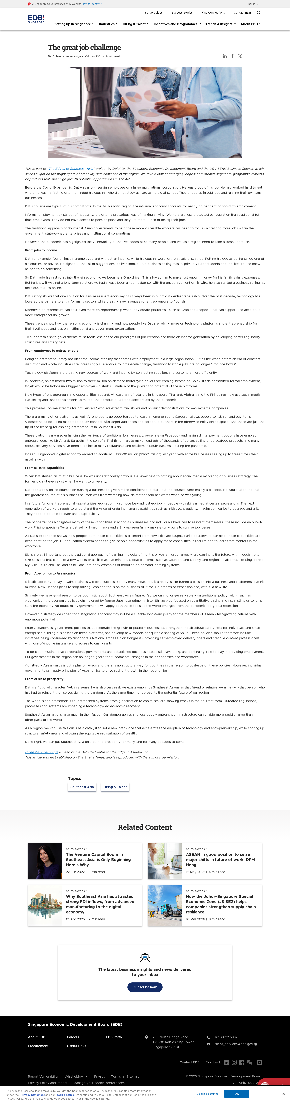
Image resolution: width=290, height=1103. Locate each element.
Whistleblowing (76, 1076)
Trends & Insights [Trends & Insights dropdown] (221, 24)
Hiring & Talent (115, 787)
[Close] (283, 1093)
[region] (145, 1094)
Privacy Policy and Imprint (47, 1083)
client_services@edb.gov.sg (235, 1044)
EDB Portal (114, 1037)
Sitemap (133, 1076)
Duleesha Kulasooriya (41, 752)
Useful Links (76, 1046)
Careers (73, 1037)
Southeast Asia (82, 787)
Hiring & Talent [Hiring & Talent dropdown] (136, 24)
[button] (92, 4)
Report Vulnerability (43, 1076)
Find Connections (213, 12)
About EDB (36, 1037)
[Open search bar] (258, 12)
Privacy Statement (33, 1095)
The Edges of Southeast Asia (70, 169)
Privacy (99, 1076)
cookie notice (65, 1095)
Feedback (213, 1062)
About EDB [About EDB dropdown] (251, 24)
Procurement (38, 1046)
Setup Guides (154, 12)
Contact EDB (242, 12)
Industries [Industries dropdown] (109, 24)
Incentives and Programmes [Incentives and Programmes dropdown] (178, 24)
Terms (116, 1076)
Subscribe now (145, 987)
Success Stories (182, 12)
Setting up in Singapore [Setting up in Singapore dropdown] (74, 24)
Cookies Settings (207, 1093)
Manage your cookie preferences (99, 1083)
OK (237, 1093)
